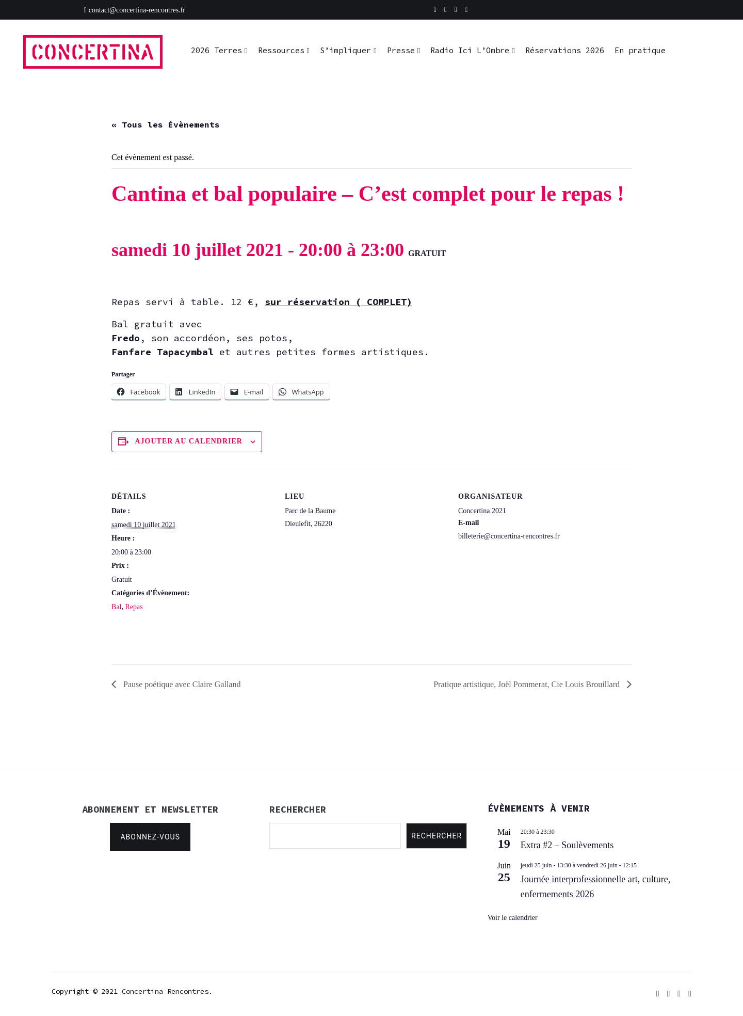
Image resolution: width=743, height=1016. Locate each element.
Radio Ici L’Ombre (469, 50)
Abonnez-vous (150, 837)
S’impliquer (345, 50)
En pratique (640, 50)
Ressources (281, 50)
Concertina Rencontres (165, 991)
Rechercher (436, 836)
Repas (133, 607)
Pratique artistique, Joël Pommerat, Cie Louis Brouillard (527, 684)
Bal (116, 607)
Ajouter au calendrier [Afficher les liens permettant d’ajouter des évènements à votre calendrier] (189, 441)
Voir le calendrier (513, 918)
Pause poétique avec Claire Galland (180, 684)
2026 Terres (216, 50)
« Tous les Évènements (165, 124)
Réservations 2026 (564, 50)
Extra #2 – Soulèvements (567, 845)
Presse (401, 50)
